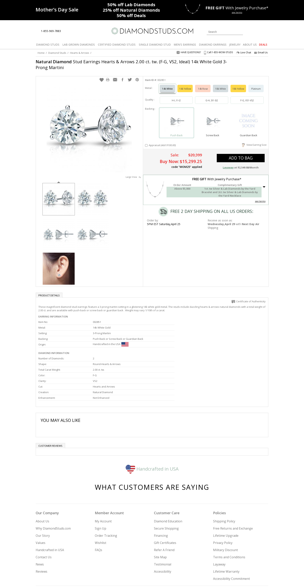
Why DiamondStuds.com (53, 489)
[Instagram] (203, 564)
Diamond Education (168, 482)
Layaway (219, 525)
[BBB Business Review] (122, 578)
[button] (101, 76)
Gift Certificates (165, 503)
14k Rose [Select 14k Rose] (203, 85)
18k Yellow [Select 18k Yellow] (238, 85)
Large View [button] (133, 173)
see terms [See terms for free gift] (237, 12)
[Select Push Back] (176, 117)
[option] (58, 195)
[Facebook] (222, 564)
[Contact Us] (76, 31)
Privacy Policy (222, 503)
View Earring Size (254, 141)
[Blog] (241, 564)
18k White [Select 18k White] (220, 85)
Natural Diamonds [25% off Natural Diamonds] (131, 10)
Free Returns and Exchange (233, 489)
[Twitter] (213, 564)
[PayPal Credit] (182, 578)
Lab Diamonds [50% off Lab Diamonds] (131, 4)
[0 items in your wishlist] (256, 31)
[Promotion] (57, 9)
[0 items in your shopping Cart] (265, 31)
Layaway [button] (228, 163)
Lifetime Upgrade (225, 496)
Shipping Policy (224, 482)
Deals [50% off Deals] (131, 15)
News (40, 525)
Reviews (41, 532)
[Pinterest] (231, 564)
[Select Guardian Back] (248, 117)
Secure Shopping (166, 489)
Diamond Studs (57, 53)
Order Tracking (106, 496)
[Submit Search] (240, 32)
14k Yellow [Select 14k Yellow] (185, 85)
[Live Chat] (67, 31)
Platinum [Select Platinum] (256, 85)
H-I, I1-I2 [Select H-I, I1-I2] (176, 96)
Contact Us (44, 518)
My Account (103, 482)
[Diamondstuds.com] (152, 31)
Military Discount (225, 510)
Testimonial (162, 525)
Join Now (167, 563)
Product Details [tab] (49, 291)
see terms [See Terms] (260, 197)
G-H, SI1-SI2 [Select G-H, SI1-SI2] (212, 96)
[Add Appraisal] (146, 141)
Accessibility (162, 532)
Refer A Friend (164, 510)
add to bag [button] (241, 154)
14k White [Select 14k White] (167, 85)
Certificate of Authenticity (249, 297)
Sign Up (100, 489)
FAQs (98, 510)
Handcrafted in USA (152, 429)
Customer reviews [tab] (50, 406)
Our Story (43, 496)
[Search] (225, 32)
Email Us (261, 52)
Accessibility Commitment (231, 539)
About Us (42, 482)
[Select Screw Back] (212, 117)
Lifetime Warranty (226, 532)
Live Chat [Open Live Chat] (243, 52)
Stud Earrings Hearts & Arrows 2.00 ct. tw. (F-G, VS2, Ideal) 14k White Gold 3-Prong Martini (131, 64)
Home (41, 53)
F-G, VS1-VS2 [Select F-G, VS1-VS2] (247, 96)
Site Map (160, 518)
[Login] (248, 31)
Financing (161, 496)
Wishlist (100, 503)
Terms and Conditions (229, 518)
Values (40, 503)
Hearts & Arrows (79, 53)
